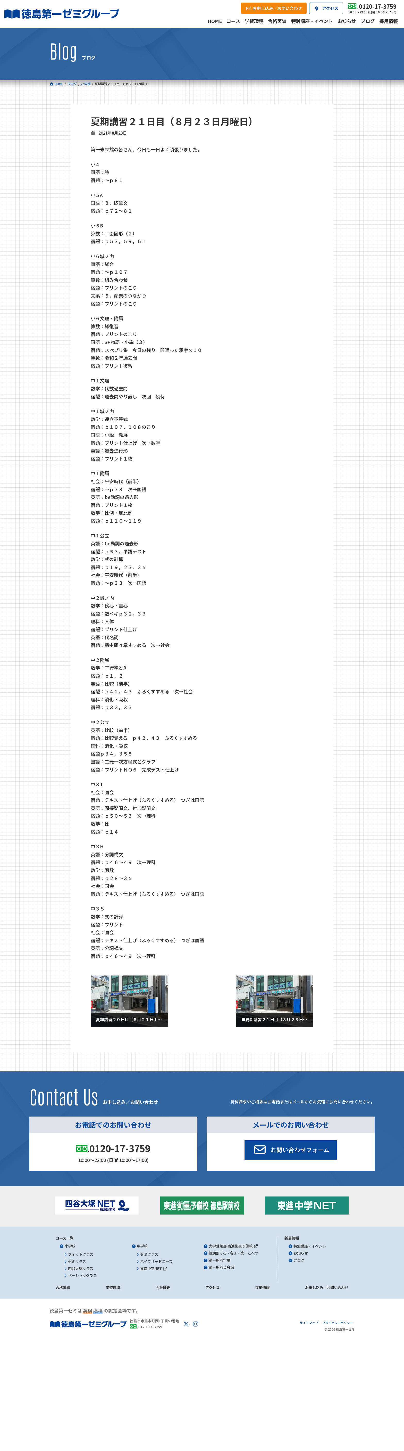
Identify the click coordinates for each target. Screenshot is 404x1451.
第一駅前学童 (219, 1260)
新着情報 (291, 1238)
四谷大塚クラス (80, 1268)
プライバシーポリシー (337, 1323)
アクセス (212, 1287)
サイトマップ (309, 1323)
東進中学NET (153, 1268)
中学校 (142, 1246)
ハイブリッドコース (156, 1261)
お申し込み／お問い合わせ (326, 1287)
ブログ (298, 1260)
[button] (291, 1150)
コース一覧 (64, 1238)
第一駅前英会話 (221, 1267)
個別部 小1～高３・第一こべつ (233, 1253)
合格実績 (63, 1287)
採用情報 (262, 1287)
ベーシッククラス (82, 1275)
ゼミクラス (77, 1261)
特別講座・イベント (309, 1246)
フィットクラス (80, 1254)
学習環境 (113, 1287)
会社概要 (163, 1287)
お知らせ (300, 1253)
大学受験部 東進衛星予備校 (233, 1246)
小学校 (70, 1246)
